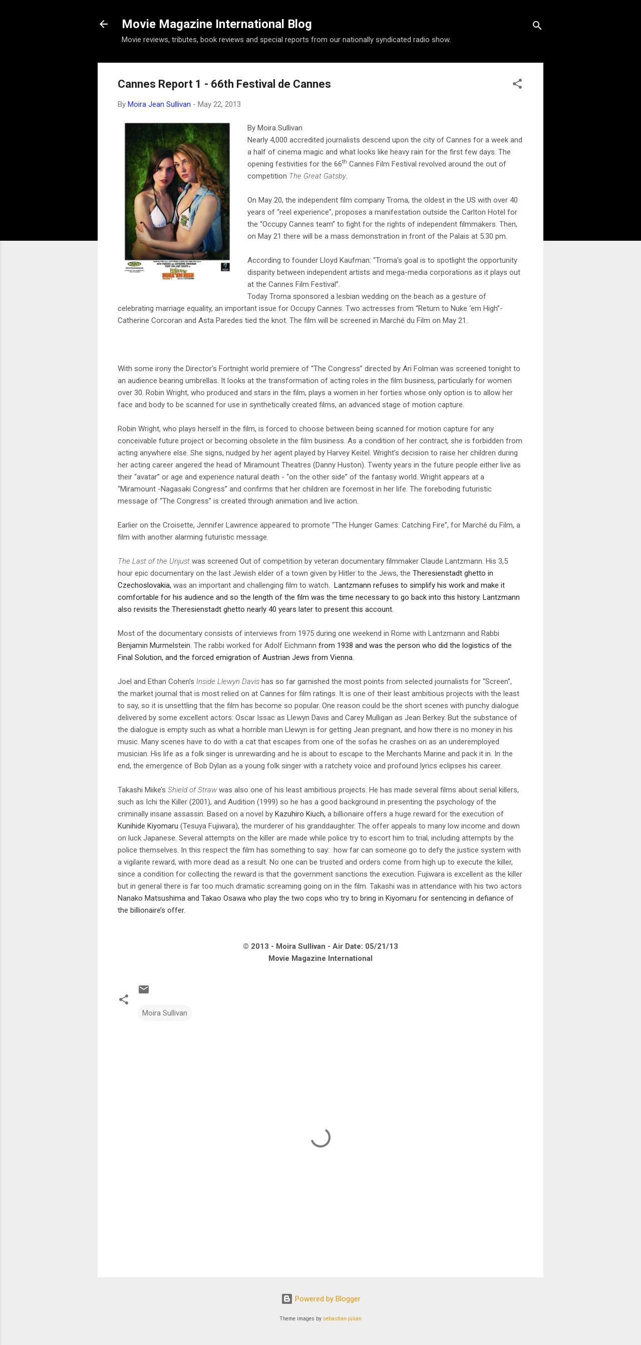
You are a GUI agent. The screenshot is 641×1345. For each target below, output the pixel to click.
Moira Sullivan (164, 1013)
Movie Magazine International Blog (217, 24)
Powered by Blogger (321, 1298)
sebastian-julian (342, 1318)
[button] (517, 85)
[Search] (537, 27)
